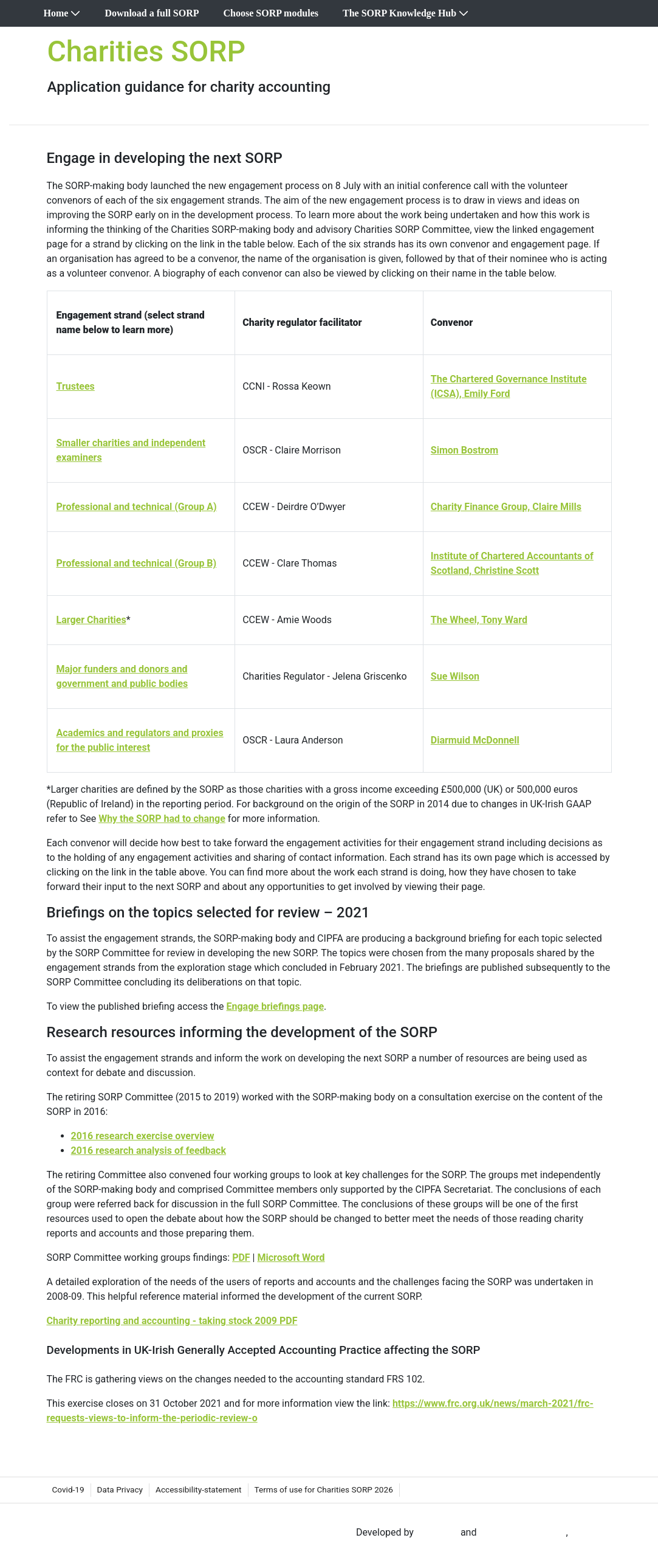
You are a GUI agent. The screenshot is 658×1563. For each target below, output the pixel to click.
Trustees (76, 386)
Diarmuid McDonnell (475, 740)
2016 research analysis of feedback (149, 1150)
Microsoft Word (290, 1257)
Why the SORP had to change (161, 818)
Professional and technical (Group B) (137, 563)
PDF (241, 1257)
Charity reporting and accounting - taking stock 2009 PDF (172, 1321)
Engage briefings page (275, 1006)
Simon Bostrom (464, 450)
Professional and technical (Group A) (137, 506)
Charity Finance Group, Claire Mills (506, 506)
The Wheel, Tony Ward (479, 620)
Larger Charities (91, 620)
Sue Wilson (455, 676)
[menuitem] (62, 13)
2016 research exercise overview (142, 1136)
